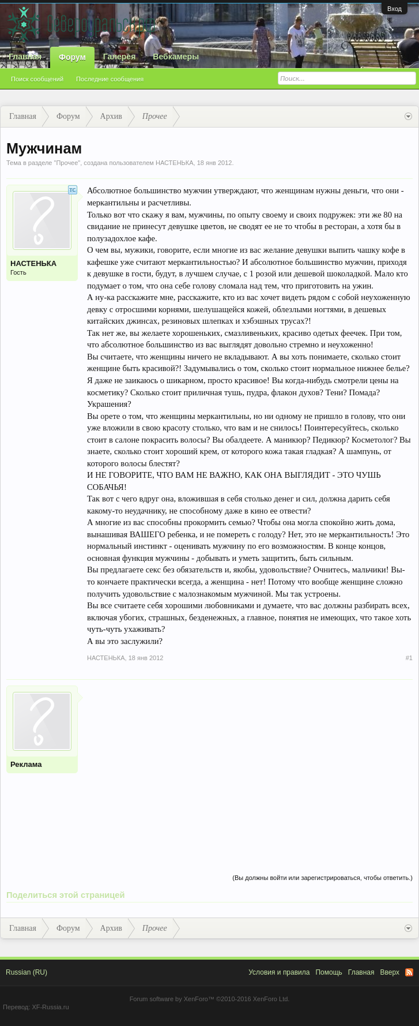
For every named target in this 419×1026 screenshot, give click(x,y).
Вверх (389, 972)
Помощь (328, 972)
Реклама (25, 764)
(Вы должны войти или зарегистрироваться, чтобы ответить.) (322, 877)
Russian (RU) (26, 972)
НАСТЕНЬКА (175, 162)
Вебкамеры (176, 56)
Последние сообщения (110, 79)
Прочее (67, 162)
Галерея (119, 56)
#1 (409, 657)
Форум (72, 57)
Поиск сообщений (37, 79)
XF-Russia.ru (50, 1006)
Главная (25, 56)
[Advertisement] (250, 766)
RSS (409, 972)
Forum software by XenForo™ (210, 998)
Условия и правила (278, 972)
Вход (394, 8)
